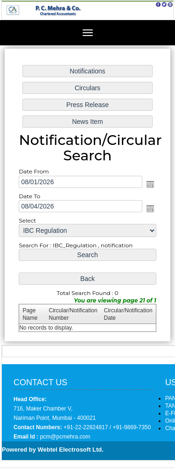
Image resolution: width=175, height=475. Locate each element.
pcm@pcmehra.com (64, 436)
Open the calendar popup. (150, 184)
